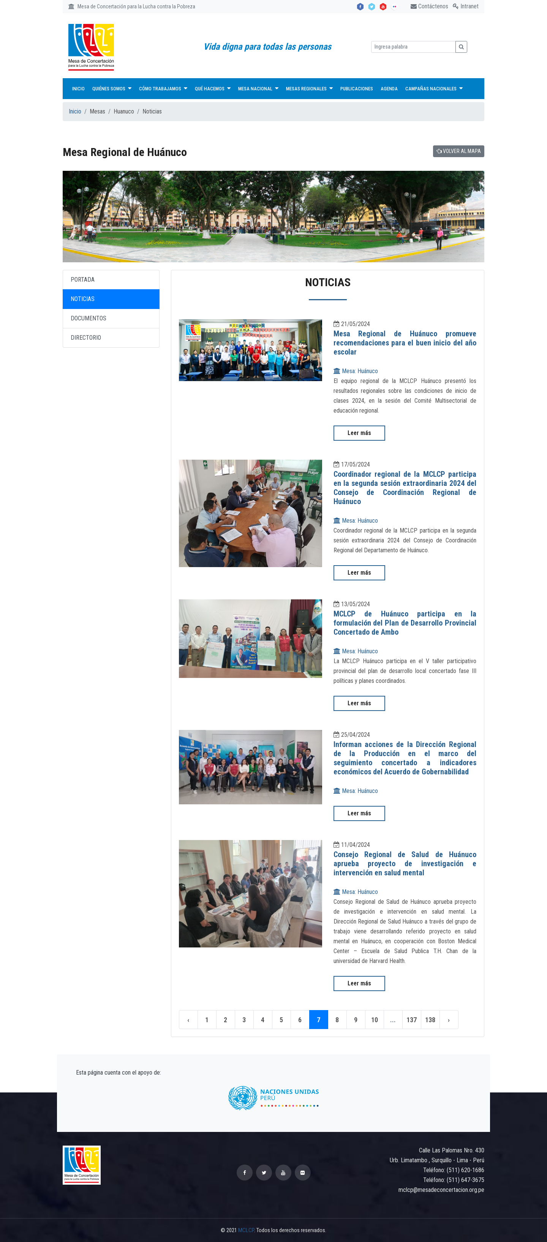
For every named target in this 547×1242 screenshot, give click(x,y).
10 (374, 1020)
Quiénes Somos (111, 88)
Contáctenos (429, 6)
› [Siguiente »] (449, 1020)
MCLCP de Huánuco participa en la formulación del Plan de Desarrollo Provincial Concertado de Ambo (405, 623)
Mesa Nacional (258, 88)
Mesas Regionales (309, 88)
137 (412, 1020)
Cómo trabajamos (163, 88)
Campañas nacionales (434, 88)
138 (430, 1020)
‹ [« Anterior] (189, 1020)
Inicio (78, 88)
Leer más (359, 433)
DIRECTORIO (86, 337)
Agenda (389, 88)
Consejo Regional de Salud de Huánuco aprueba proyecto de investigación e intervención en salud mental (405, 863)
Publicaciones (356, 88)
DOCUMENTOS (88, 318)
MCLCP (246, 1230)
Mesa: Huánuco (356, 371)
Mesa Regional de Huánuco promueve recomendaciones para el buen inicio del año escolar (405, 342)
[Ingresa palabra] (413, 47)
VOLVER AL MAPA (458, 151)
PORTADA (83, 279)
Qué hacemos (213, 88)
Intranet (466, 6)
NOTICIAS (83, 299)
